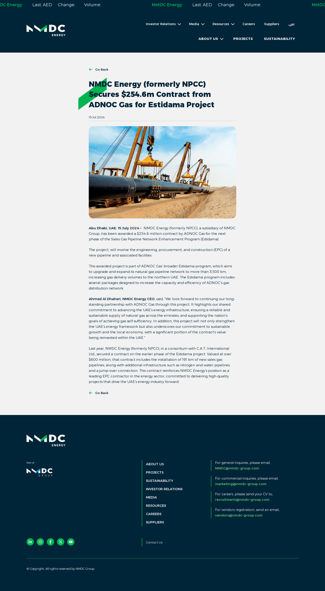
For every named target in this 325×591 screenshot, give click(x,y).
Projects (243, 38)
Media (151, 497)
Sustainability (279, 38)
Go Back (98, 69)
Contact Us (154, 542)
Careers (248, 24)
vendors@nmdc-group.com (239, 515)
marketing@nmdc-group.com (240, 484)
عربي (291, 24)
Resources (156, 506)
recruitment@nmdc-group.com (242, 500)
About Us (155, 464)
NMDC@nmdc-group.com (237, 468)
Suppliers (271, 24)
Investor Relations (164, 489)
